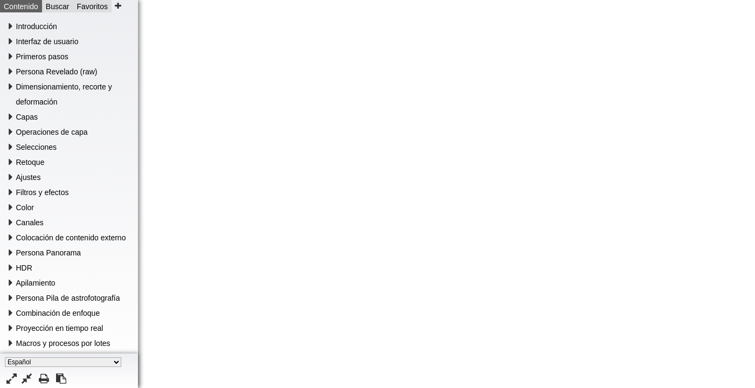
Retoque (30, 162)
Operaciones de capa (52, 132)
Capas (27, 117)
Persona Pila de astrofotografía (68, 298)
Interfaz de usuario (47, 41)
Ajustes (28, 177)
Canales (30, 222)
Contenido (21, 6)
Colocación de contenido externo (71, 237)
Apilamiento (36, 283)
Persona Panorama (48, 252)
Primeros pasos (42, 56)
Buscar (58, 6)
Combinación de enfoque (58, 313)
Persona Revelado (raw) (57, 71)
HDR (24, 268)
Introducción (36, 26)
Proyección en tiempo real (59, 328)
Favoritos (92, 6)
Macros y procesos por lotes (63, 343)
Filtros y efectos (42, 192)
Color (25, 207)
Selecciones (36, 147)
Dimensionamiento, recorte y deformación (64, 94)
